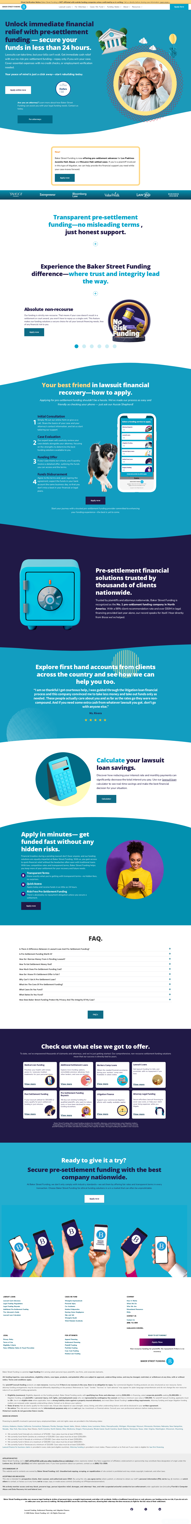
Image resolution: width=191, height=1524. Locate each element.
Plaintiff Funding (71, 1347)
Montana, (157, 1428)
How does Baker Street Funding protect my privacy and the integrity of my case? (57, 1003)
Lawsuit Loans (140, 1067)
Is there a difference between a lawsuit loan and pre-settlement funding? (54, 952)
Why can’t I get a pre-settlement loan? (37, 983)
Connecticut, (37, 1428)
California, (28, 1428)
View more (30, 1086)
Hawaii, (67, 1428)
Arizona (6, 1428)
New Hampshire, (175, 1428)
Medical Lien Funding (34, 1067)
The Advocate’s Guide (11, 1314)
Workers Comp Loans (107, 1067)
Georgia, (60, 1428)
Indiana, (84, 1428)
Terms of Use (8, 1344)
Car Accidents (70, 1308)
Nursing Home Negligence (74, 1314)
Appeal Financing (71, 1341)
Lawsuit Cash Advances (11, 1302)
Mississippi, (132, 1428)
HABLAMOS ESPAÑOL (135, 1330)
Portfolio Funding (71, 1349)
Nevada (5, 1430)
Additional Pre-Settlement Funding (16, 1311)
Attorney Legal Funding (144, 1096)
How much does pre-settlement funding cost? (40, 972)
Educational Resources (135, 1311)
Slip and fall (69, 1316)
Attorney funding (77, 1448)
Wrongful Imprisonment (73, 1302)
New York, (14, 1430)
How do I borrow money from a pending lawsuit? (42, 962)
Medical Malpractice (72, 1311)
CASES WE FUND (71, 1298)
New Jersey (22, 1430)
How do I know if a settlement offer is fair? (39, 978)
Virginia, (152, 1430)
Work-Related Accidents (74, 1322)
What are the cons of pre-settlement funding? (41, 988)
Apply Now (157, 1343)
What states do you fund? (31, 998)
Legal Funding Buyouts (11, 1308)
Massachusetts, (112, 1428)
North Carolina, (44, 1430)
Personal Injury (70, 1305)
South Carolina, (111, 1430)
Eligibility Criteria (9, 1347)
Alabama (12, 1428)
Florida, (53, 1428)
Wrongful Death (71, 1319)
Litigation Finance (105, 1096)
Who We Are (132, 1308)
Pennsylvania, (88, 1430)
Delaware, (46, 1428)
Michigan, (123, 1428)
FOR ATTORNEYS (71, 1337)
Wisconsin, (170, 1430)
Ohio (64, 1430)
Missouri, (140, 1428)
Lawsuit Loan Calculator (12, 1316)
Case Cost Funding (72, 1352)
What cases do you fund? (31, 993)
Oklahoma (71, 1430)
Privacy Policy (8, 1341)
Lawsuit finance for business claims (17, 1448)
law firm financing (157, 1448)
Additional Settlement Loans (74, 1067)
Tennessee (133, 1430)
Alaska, (20, 1428)
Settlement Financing (72, 1344)
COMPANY (130, 1298)
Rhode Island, (99, 1430)
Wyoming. (179, 1430)
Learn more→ (165, 2)
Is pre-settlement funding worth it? (35, 957)
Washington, (160, 1430)
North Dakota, (56, 1430)
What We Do (132, 1305)
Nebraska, (165, 1428)
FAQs (129, 1314)
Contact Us (131, 1321)
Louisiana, (97, 1428)
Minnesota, (148, 1428)
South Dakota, (123, 1430)
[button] (95, 246)
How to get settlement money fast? (35, 967)
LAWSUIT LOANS (9, 1298)
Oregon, (79, 1430)
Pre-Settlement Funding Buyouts (72, 1096)
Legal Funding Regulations (13, 1305)
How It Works (132, 1302)
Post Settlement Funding (36, 1096)
